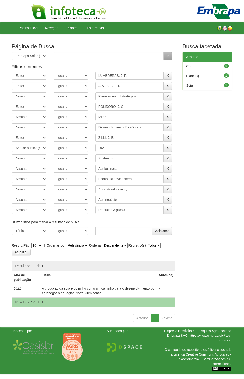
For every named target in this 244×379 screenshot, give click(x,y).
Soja (189, 85)
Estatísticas (95, 28)
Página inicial (28, 28)
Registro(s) (137, 245)
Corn (189, 66)
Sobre (74, 28)
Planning (192, 76)
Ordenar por (56, 245)
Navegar (53, 28)
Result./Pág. (21, 245)
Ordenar (95, 245)
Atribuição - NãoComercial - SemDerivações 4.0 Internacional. (205, 359)
